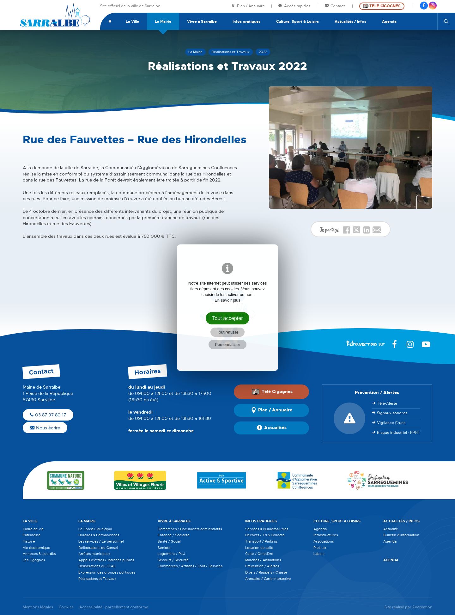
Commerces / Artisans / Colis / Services (190, 566)
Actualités (272, 428)
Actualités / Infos (350, 21)
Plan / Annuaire (248, 6)
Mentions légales (38, 607)
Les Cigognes (34, 560)
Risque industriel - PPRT (398, 432)
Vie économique (36, 547)
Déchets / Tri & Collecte (265, 535)
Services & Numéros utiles (266, 529)
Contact (335, 6)
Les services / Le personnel (101, 541)
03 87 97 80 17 (48, 415)
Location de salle (259, 547)
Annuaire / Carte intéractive (268, 578)
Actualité (390, 529)
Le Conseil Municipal (95, 529)
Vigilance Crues (391, 422)
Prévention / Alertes (262, 566)
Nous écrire (45, 428)
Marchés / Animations (263, 560)
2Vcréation (422, 607)
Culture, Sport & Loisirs (297, 21)
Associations (323, 541)
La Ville (132, 21)
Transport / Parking (261, 541)
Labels (318, 553)
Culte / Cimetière (259, 553)
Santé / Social (169, 541)
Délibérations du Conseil (98, 547)
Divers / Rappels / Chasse (266, 572)
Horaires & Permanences (98, 535)
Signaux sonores (392, 412)
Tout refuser (228, 332)
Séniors (164, 547)
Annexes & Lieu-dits (39, 553)
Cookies (66, 607)
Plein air (319, 547)
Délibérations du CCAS (97, 566)
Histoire (29, 541)
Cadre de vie (33, 529)
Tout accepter (227, 318)
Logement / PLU (171, 553)
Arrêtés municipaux (94, 553)
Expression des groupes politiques (106, 572)
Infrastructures (325, 535)
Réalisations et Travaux (97, 578)
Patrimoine (31, 535)
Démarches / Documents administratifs (190, 529)
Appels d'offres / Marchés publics (106, 560)
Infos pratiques (246, 21)
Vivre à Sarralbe (202, 21)
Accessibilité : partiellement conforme (113, 607)
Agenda (389, 21)
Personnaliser (227, 344)
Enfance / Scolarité (174, 535)
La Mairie (163, 21)
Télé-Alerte (387, 403)
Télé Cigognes (272, 392)
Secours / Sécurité (173, 560)
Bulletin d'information (401, 535)
